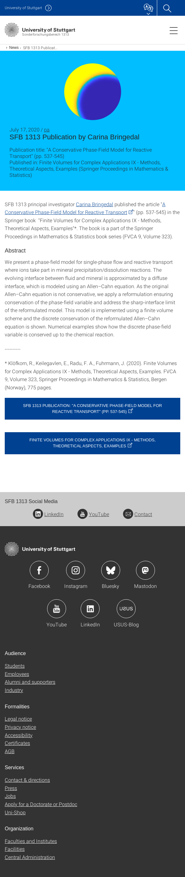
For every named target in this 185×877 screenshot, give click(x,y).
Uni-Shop (15, 812)
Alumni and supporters (30, 681)
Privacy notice (20, 726)
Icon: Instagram (75, 570)
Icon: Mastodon (145, 570)
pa (47, 129)
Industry (14, 690)
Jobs (10, 796)
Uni (23, 7)
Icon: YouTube (56, 608)
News (14, 47)
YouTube (93, 514)
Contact (137, 514)
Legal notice (18, 718)
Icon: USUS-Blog (126, 608)
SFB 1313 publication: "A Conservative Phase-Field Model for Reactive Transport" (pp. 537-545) (92, 408)
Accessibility (19, 735)
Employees (17, 674)
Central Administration (30, 857)
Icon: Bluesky (110, 570)
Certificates (17, 743)
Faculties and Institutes (31, 841)
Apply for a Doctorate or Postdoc (41, 804)
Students (15, 665)
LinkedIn (48, 514)
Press (11, 788)
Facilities (15, 848)
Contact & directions (27, 779)
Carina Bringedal (94, 204)
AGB (10, 751)
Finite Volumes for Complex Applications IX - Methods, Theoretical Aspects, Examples (92, 443)
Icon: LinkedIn (90, 608)
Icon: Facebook (39, 570)
